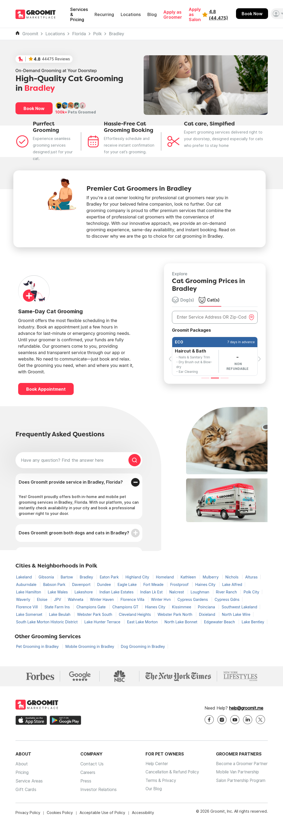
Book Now (252, 13)
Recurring (104, 14)
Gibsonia (46, 577)
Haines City (206, 584)
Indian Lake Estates (117, 592)
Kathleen (188, 577)
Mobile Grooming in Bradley (90, 646)
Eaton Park (110, 577)
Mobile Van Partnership (236, 772)
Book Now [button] (34, 108)
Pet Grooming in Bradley (38, 646)
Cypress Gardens (193, 599)
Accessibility (143, 812)
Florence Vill (27, 607)
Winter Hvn (161, 599)
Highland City (137, 577)
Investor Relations (96, 789)
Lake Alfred (232, 584)
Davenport (82, 584)
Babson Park (54, 584)
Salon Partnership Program (239, 781)
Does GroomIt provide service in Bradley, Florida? (71, 482)
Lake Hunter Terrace (102, 622)
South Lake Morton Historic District (47, 622)
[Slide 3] (225, 378)
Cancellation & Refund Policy (169, 772)
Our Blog (149, 789)
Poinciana (207, 607)
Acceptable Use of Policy (102, 812)
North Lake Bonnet (181, 622)
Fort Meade (154, 584)
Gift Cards (25, 789)
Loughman (200, 592)
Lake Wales (58, 592)
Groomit (30, 33)
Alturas (251, 577)
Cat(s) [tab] (209, 299)
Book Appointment (46, 389)
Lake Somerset (29, 614)
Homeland (165, 577)
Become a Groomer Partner (240, 763)
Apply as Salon (195, 14)
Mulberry (211, 577)
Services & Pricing (79, 14)
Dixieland (207, 614)
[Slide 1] (205, 378)
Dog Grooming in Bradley (143, 646)
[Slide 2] (215, 378)
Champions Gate (91, 607)
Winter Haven (102, 599)
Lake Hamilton (29, 592)
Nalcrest (177, 592)
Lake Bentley (253, 622)
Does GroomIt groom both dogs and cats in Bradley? (74, 532)
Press (83, 781)
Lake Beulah (60, 614)
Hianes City (155, 607)
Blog (152, 14)
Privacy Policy (27, 812)
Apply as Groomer (172, 15)
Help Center (152, 763)
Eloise (42, 599)
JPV (58, 599)
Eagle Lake (127, 584)
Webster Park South (95, 614)
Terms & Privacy (157, 781)
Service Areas (29, 781)
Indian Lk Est (152, 592)
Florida (79, 33)
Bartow (67, 577)
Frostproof (180, 584)
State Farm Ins (57, 607)
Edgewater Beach (220, 622)
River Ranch (227, 592)
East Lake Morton (143, 622)
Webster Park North (175, 614)
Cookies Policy (60, 812)
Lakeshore (84, 592)
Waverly (23, 599)
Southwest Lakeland (239, 607)
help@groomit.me (246, 708)
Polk (97, 33)
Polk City (251, 592)
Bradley (116, 33)
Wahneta (76, 599)
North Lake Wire (236, 614)
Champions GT (126, 607)
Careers (85, 772)
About (21, 763)
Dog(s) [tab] (183, 299)
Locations (131, 14)
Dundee (104, 584)
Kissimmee (182, 607)
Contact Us (89, 763)
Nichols (232, 577)
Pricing (22, 772)
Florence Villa (132, 599)
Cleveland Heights (135, 614)
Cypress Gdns (227, 599)
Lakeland (24, 577)
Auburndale (26, 584)
